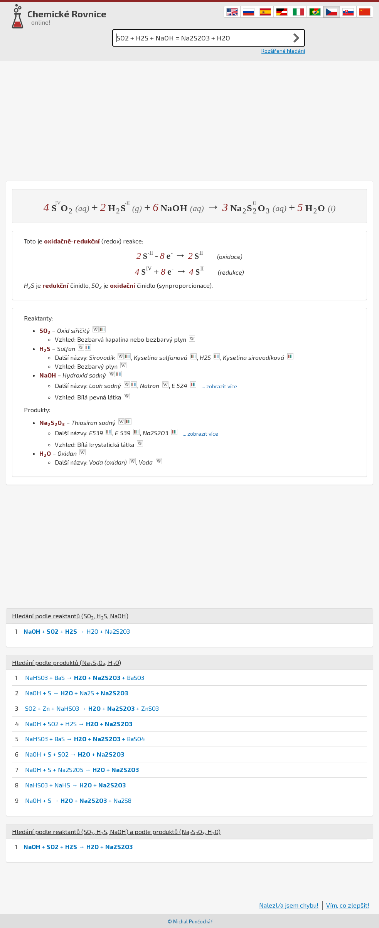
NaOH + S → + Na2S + (76, 692)
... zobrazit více (219, 386)
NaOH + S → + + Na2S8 (78, 800)
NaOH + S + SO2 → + (74, 754)
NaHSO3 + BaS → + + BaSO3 (84, 677)
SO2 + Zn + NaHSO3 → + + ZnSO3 (92, 708)
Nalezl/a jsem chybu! (288, 905)
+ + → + (78, 846)
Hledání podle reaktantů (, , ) (70, 615)
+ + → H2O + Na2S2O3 (77, 631)
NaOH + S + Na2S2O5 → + (82, 769)
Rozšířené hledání (283, 50)
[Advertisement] (189, 119)
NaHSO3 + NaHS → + (75, 785)
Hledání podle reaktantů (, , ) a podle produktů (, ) (116, 831)
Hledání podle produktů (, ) (66, 662)
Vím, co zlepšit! (347, 905)
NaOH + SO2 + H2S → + (78, 723)
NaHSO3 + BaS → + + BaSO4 (85, 738)
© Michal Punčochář (190, 921)
